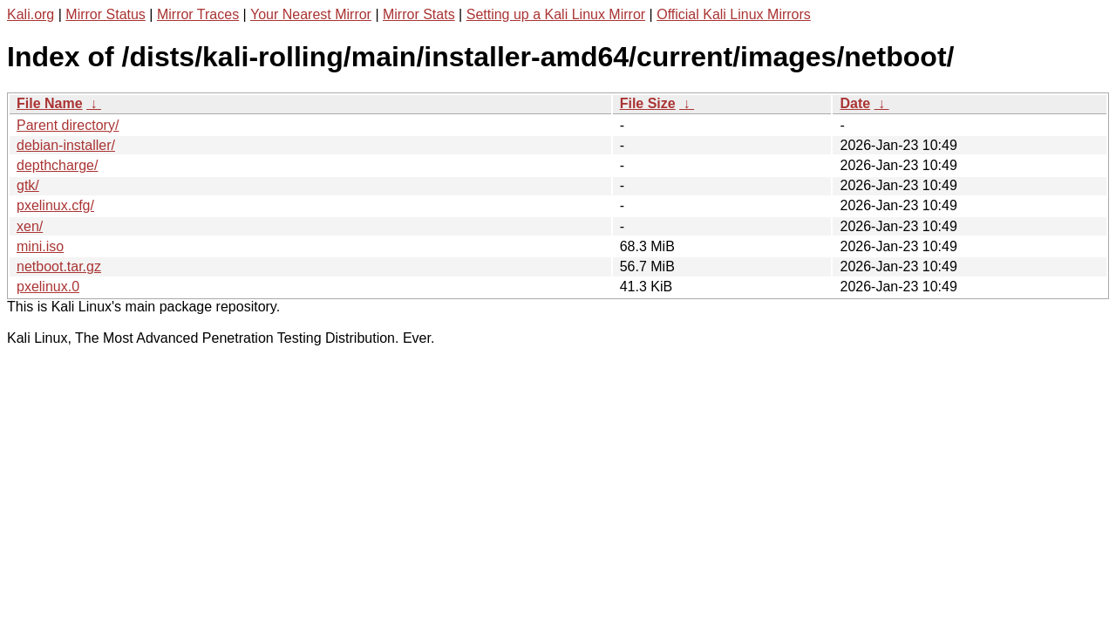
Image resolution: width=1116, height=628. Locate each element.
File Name (50, 103)
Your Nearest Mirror (310, 14)
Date (855, 103)
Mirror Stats (419, 14)
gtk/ (28, 185)
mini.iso (40, 246)
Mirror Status (105, 14)
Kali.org (30, 14)
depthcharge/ (57, 165)
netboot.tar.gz (59, 266)
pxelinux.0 (48, 286)
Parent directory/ (68, 125)
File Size (648, 103)
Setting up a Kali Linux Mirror (555, 14)
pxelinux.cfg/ (55, 205)
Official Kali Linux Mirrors (734, 14)
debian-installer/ (66, 145)
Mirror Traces (198, 14)
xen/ (30, 226)
